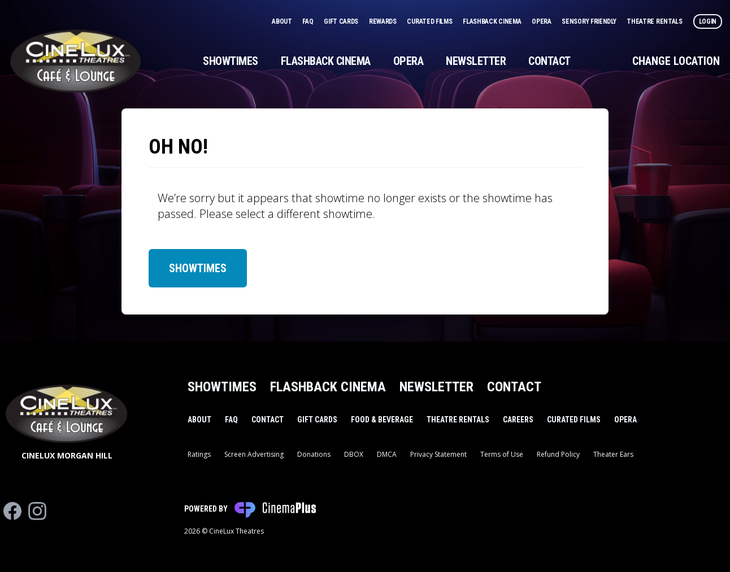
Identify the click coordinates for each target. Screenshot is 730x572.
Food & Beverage (382, 419)
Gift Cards (342, 21)
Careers (518, 419)
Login (708, 21)
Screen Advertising (254, 454)
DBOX (353, 454)
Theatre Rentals (655, 21)
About (282, 21)
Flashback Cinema (493, 21)
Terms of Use (501, 454)
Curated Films (430, 21)
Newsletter (476, 61)
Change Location (676, 61)
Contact (549, 61)
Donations (314, 454)
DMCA (387, 454)
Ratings (199, 454)
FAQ (308, 21)
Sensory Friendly (590, 21)
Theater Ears (613, 454)
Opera (542, 21)
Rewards (383, 21)
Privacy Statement (438, 454)
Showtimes (230, 61)
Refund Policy (558, 454)
